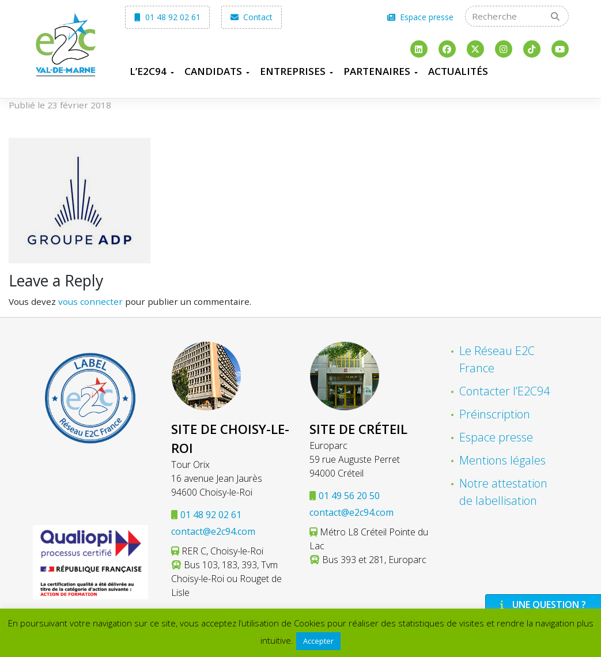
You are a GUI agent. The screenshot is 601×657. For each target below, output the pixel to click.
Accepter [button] (318, 641)
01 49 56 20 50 (349, 495)
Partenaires (376, 71)
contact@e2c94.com (213, 531)
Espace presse (420, 17)
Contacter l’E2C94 (504, 391)
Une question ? (541, 604)
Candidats (213, 71)
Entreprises (293, 71)
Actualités (458, 71)
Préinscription (494, 414)
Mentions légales (502, 460)
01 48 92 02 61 (167, 17)
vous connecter (90, 301)
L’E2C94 (148, 71)
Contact (251, 17)
